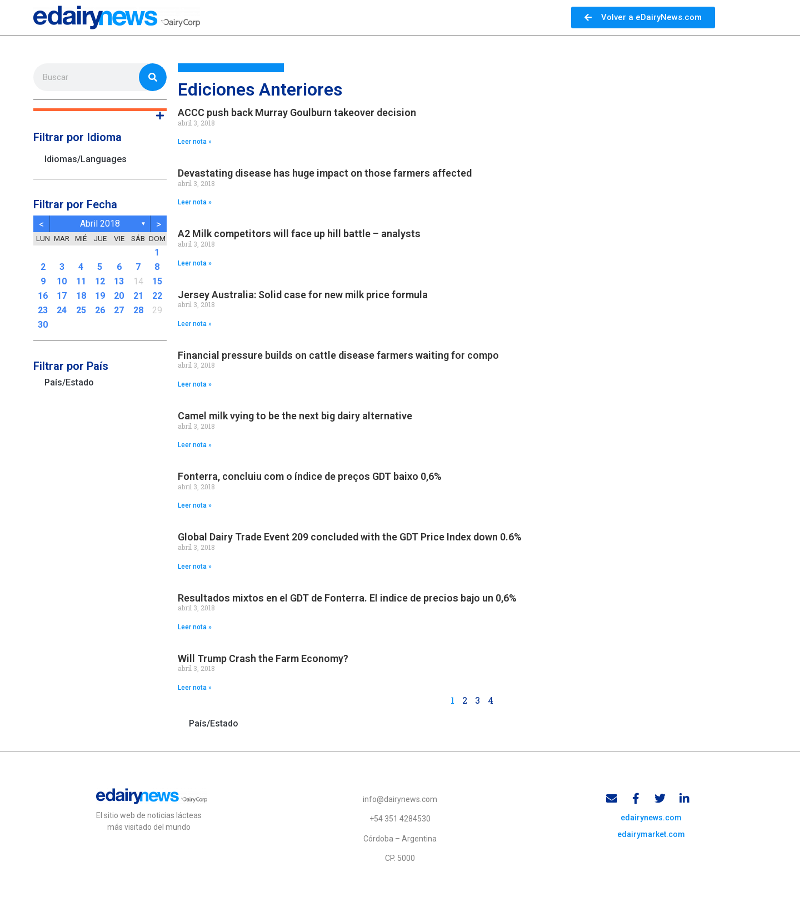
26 (100, 310)
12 (100, 281)
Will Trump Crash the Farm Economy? (263, 658)
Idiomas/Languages (85, 159)
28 (138, 310)
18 (81, 295)
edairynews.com (651, 818)
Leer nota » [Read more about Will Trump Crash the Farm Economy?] (195, 687)
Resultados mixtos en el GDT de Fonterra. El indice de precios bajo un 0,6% (347, 598)
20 (119, 295)
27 (119, 310)
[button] (100, 109)
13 (119, 281)
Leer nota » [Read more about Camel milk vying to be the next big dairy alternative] (195, 445)
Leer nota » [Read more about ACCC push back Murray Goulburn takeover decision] (195, 142)
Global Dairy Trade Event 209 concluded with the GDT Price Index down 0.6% (350, 537)
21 (138, 295)
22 (157, 295)
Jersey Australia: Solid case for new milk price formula (303, 294)
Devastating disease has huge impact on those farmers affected (325, 173)
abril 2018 (100, 223)
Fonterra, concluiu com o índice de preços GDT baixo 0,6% (310, 476)
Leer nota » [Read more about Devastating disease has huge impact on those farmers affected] (195, 202)
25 (81, 310)
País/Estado (69, 382)
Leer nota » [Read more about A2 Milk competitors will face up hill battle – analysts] (195, 263)
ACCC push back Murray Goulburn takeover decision (297, 112)
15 (157, 281)
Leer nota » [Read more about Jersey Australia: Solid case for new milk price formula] (195, 324)
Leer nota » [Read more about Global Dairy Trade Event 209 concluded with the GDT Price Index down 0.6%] (195, 566)
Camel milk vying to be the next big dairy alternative (295, 416)
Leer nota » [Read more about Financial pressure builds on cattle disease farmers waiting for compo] (195, 384)
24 (62, 310)
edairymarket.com (651, 835)
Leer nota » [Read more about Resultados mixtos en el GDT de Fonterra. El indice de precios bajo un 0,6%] (195, 627)
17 (62, 295)
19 (100, 295)
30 (43, 324)
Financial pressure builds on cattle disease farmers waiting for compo (338, 355)
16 (43, 295)
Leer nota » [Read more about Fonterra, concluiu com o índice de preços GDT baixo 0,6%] (195, 505)
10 (62, 281)
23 (43, 310)
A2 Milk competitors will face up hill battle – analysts (299, 233)
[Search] (153, 77)
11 (81, 281)
